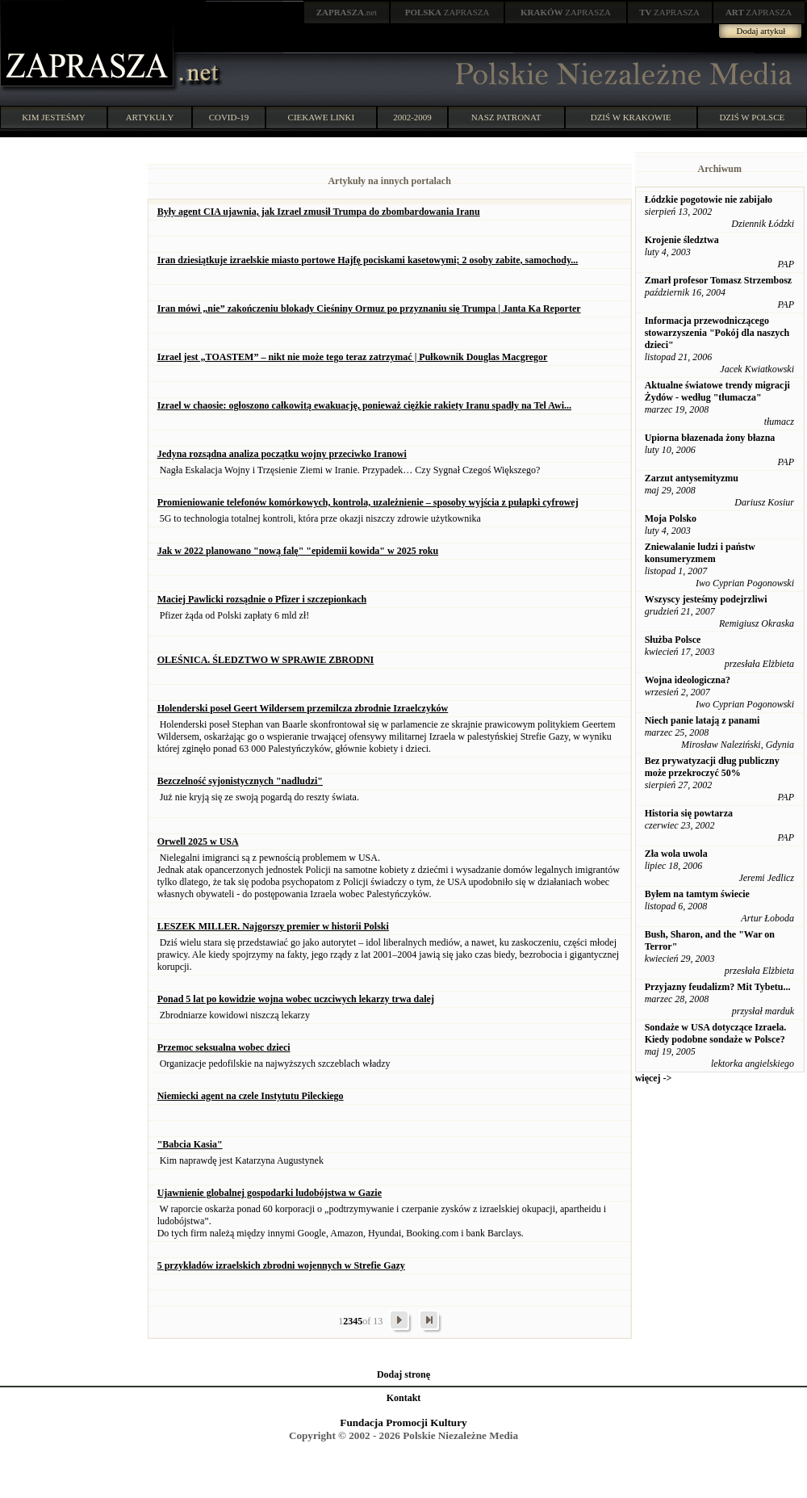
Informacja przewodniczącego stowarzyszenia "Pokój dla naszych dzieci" (717, 332)
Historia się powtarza (689, 813)
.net (347, 12)
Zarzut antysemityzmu (691, 478)
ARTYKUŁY (150, 117)
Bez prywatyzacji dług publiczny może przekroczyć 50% (712, 766)
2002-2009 (412, 117)
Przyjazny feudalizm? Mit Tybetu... (718, 986)
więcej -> (653, 1078)
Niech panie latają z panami (702, 720)
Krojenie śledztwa (682, 239)
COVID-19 (229, 117)
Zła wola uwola (676, 853)
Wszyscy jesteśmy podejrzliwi (706, 599)
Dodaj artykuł (761, 31)
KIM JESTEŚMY (54, 117)
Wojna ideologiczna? (687, 680)
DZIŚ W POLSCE (751, 117)
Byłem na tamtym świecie (697, 894)
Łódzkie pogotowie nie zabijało (708, 199)
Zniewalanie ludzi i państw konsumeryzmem (700, 552)
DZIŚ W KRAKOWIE (631, 117)
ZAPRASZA (447, 12)
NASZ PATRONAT (506, 117)
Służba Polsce (673, 639)
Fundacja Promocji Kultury (403, 1422)
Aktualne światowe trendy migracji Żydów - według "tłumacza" (717, 391)
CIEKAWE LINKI (321, 117)
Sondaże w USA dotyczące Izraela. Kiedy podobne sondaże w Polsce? (716, 1033)
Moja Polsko (670, 518)
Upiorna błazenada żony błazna (710, 437)
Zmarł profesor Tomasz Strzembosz (718, 280)
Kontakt (404, 1398)
